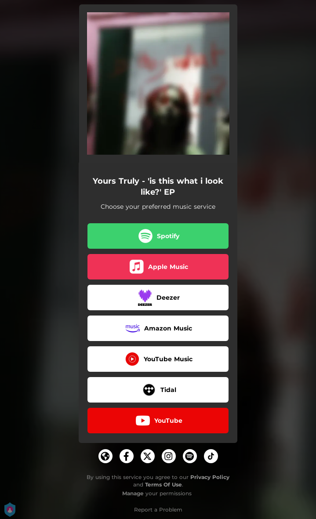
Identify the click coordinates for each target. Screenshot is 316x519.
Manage (133, 493)
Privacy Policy (209, 477)
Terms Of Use (163, 484)
